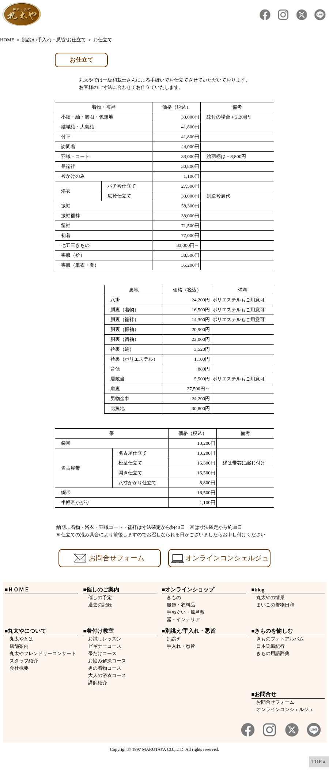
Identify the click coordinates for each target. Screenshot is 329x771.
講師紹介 (95, 682)
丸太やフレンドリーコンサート (40, 653)
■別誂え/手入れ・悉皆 (189, 631)
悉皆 (190, 646)
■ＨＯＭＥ (17, 590)
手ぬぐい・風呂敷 (183, 612)
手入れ (171, 646)
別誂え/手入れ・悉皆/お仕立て (54, 39)
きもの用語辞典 (271, 653)
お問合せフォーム (275, 702)
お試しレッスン (102, 639)
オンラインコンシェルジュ (284, 709)
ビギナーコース (102, 646)
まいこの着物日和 (273, 605)
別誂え (171, 639)
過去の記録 (97, 605)
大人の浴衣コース (104, 675)
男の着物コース (102, 668)
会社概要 (17, 668)
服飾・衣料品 (178, 605)
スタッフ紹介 (21, 660)
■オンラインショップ (188, 590)
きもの (171, 597)
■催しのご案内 (101, 590)
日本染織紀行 (268, 646)
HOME (7, 39)
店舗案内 (17, 646)
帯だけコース (100, 653)
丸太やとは (19, 639)
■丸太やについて (25, 631)
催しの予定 (97, 597)
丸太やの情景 (268, 597)
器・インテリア (181, 619)
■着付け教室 (98, 631)
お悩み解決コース (104, 660)
